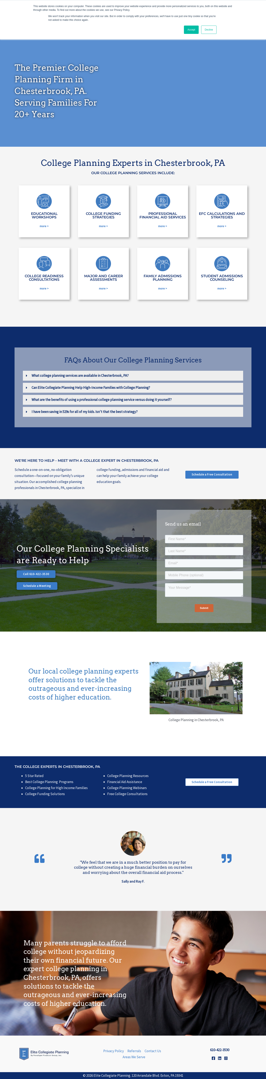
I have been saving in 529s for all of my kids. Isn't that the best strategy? (85, 411)
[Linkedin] (220, 1058)
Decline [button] (209, 29)
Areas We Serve (134, 1057)
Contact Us (153, 1051)
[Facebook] (213, 1058)
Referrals (134, 1051)
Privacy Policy (113, 1051)
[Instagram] (226, 1058)
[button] (133, 376)
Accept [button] (191, 29)
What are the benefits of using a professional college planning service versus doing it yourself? (102, 399)
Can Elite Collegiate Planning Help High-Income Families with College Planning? (91, 387)
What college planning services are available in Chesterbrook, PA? (80, 375)
